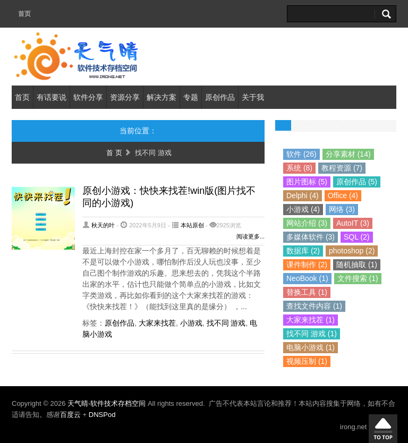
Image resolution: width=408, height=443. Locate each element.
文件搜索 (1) (357, 278)
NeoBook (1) (307, 278)
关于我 (253, 97)
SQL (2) (357, 237)
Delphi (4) (302, 195)
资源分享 (125, 97)
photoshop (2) (352, 250)
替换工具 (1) (306, 292)
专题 (190, 97)
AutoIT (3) (352, 223)
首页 (24, 14)
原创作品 (220, 97)
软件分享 (88, 97)
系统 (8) (299, 168)
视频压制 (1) (306, 361)
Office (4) (343, 195)
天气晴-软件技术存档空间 (107, 403)
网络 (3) (342, 209)
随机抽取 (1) (356, 264)
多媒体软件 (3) (310, 237)
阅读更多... (250, 236)
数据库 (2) (303, 250)
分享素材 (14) (348, 154)
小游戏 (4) (303, 209)
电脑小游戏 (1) (310, 347)
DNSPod (102, 415)
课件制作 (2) (306, 264)
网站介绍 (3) (306, 223)
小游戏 (191, 323)
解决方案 (161, 97)
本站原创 (192, 225)
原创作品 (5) (356, 181)
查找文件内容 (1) (314, 306)
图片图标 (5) (306, 181)
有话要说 (51, 97)
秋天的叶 (103, 225)
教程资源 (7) (341, 168)
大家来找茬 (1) (310, 320)
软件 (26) (301, 154)
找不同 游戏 (226, 323)
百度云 (70, 415)
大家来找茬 (157, 323)
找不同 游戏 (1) (311, 333)
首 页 (114, 153)
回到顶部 (383, 428)
